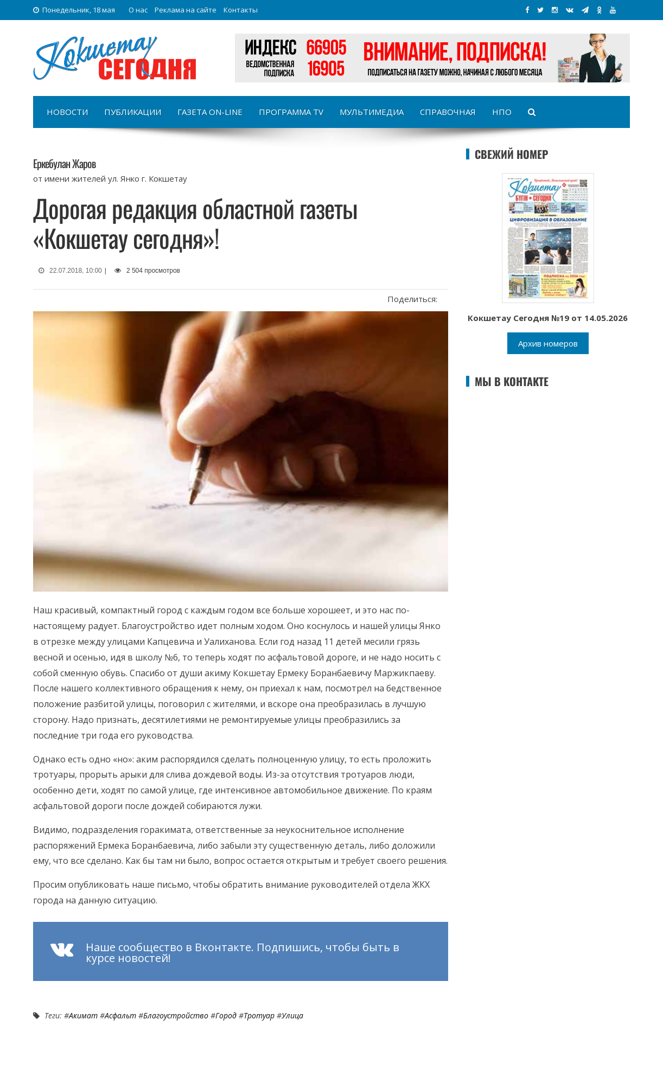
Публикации (132, 111)
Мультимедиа (372, 111)
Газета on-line (210, 111)
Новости (67, 111)
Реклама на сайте (185, 10)
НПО (502, 111)
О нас (138, 10)
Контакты (241, 10)
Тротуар (259, 1015)
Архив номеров (548, 343)
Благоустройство (175, 1015)
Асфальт (120, 1015)
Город (226, 1015)
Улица (292, 1015)
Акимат (83, 1015)
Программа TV (291, 111)
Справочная (448, 111)
